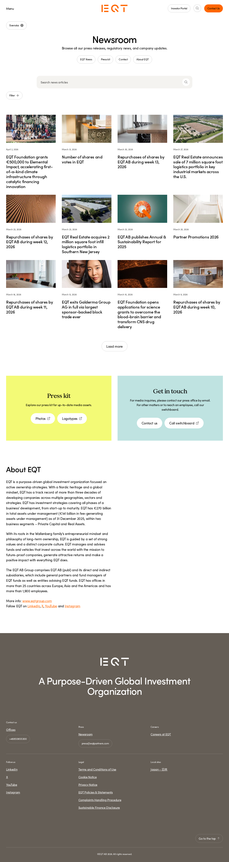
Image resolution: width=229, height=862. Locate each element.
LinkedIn (33, 605)
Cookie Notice (87, 777)
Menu (10, 8)
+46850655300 (18, 739)
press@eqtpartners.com (95, 743)
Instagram (72, 605)
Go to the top (209, 838)
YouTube (51, 605)
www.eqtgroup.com (37, 600)
